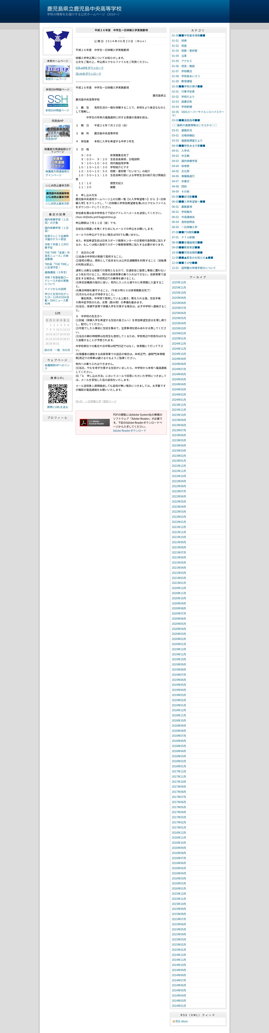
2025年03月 (179, 328)
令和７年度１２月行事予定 (57, 245)
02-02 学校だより (183, 96)
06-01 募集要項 (182, 207)
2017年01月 (179, 827)
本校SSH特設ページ (57, 110)
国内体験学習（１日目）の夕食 (57, 220)
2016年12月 (179, 832)
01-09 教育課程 (182, 81)
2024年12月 (179, 343)
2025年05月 (179, 318)
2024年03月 (179, 389)
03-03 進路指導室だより (187, 140)
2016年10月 (179, 842)
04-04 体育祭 (180, 166)
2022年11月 (179, 471)
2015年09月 (179, 909)
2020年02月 (179, 639)
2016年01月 (179, 888)
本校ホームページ (56, 79)
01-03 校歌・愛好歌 (184, 50)
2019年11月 (179, 654)
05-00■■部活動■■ (184, 196)
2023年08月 (179, 425)
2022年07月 (179, 491)
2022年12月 (179, 466)
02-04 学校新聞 (182, 107)
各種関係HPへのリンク (57, 366)
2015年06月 (179, 924)
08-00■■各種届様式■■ (187, 242)
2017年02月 (179, 822)
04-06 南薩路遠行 (183, 176)
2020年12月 (179, 588)
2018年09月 (179, 725)
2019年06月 (179, 680)
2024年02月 (179, 394)
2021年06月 (179, 557)
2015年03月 (179, 939)
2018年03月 (179, 756)
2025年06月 (179, 313)
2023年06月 (179, 435)
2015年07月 (179, 919)
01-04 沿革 (179, 56)
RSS (178, 1021)
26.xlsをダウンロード (88, 73)
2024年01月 (179, 399)
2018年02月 (179, 761)
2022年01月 (179, 522)
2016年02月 (179, 883)
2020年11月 (179, 593)
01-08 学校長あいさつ (186, 76)
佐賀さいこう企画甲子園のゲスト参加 (57, 237)
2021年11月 (179, 532)
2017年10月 (179, 781)
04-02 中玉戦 (180, 156)
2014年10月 (179, 965)
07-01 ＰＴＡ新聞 (183, 237)
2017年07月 (179, 797)
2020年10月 (179, 598)
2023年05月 (179, 440)
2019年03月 (179, 695)
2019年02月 (179, 700)
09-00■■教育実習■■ (186, 247)
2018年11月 (179, 715)
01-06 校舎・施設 (183, 66)
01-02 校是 (179, 46)
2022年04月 (179, 506)
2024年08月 (179, 364)
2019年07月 (179, 674)
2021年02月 (179, 578)
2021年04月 (179, 567)
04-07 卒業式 (180, 181)
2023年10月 (179, 415)
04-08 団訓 (179, 186)
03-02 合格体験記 (183, 135)
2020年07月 (179, 613)
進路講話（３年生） (57, 272)
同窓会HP (51, 139)
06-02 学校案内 (182, 212)
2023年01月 (179, 460)
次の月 (66, 350)
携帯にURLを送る (57, 407)
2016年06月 (179, 863)
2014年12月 (179, 955)
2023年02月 (179, 455)
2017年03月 (179, 817)
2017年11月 (179, 776)
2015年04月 (179, 934)
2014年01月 (179, 1006)
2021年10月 (179, 537)
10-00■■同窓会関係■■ (187, 252)
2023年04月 (179, 445)
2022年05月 (179, 501)
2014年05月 (179, 990)
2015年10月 (179, 904)
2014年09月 (179, 970)
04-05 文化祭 (180, 171)
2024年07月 (179, 369)
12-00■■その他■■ (184, 263)
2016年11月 (179, 837)
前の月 (48, 350)
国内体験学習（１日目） (57, 229)
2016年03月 (179, 878)
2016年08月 (179, 853)
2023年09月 (179, 420)
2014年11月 (179, 960)
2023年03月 (179, 450)
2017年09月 (179, 786)
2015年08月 (179, 914)
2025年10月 (179, 292)
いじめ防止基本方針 (57, 203)
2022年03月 (179, 511)
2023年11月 (179, 409)
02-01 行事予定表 (183, 91)
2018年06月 (179, 741)
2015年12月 (179, 893)
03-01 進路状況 (182, 130)
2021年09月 (179, 542)
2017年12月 (179, 771)
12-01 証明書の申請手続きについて (194, 268)
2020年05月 (179, 624)
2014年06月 (179, 985)
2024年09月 (179, 359)
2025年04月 (179, 323)
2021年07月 (179, 552)
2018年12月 (179, 710)
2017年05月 (179, 807)
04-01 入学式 (180, 150)
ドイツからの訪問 (55, 289)
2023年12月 (179, 405)
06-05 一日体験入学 (88, 401)
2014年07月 (179, 980)
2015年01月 (179, 949)
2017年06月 (179, 802)
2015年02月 (179, 944)
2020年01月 (179, 644)
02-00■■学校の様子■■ (187, 86)
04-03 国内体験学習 (184, 161)
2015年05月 (179, 929)
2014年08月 (179, 975)
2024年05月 (179, 379)
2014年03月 (179, 1000)
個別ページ (109, 401)
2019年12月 (179, 649)
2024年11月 (179, 348)
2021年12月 (179, 527)
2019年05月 (179, 685)
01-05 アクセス (182, 61)
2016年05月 (179, 868)
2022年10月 (179, 476)
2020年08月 (179, 608)
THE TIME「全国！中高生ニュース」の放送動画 (57, 256)
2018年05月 (179, 746)
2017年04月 (179, 812)
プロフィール (57, 417)
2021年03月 (179, 573)
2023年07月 (179, 430)
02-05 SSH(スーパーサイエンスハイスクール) (198, 113)
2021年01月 (179, 583)
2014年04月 (179, 995)
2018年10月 (179, 720)
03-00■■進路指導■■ (186, 120)
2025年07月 (179, 308)
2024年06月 (179, 374)
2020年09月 (179, 603)
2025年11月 (179, 287)
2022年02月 (179, 516)
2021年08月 (179, 547)
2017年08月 (179, 792)
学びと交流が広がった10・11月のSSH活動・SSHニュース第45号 (57, 298)
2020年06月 (179, 618)
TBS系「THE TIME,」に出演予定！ (57, 265)
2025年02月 (179, 333)
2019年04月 (179, 690)
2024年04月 (179, 384)
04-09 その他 (180, 191)
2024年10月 (179, 354)
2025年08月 (179, 303)
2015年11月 (179, 899)
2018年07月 (179, 735)
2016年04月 (179, 873)
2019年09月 (179, 664)
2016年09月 (179, 848)
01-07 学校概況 (182, 71)
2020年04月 (179, 629)
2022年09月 (179, 481)
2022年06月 (179, 496)
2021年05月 (179, 562)
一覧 (57, 350)
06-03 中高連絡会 (183, 217)
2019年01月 (179, 705)
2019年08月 (179, 669)
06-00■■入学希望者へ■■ (188, 201)
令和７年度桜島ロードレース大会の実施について (57, 280)
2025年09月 (179, 298)
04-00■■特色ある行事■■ (188, 145)
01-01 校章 (179, 40)
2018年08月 (179, 731)
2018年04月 (179, 751)
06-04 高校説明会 (183, 222)
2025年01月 (179, 338)
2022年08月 (179, 486)
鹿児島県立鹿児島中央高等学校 (84, 8)
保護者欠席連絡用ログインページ (57, 173)
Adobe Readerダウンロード (129, 430)
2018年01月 (179, 766)
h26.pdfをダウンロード (90, 68)
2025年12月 (179, 282)
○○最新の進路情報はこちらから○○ (194, 125)
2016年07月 (179, 858)
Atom (184, 1021)
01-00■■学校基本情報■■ (188, 35)
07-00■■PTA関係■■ (186, 232)
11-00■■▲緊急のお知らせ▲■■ (192, 257)
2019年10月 (179, 659)
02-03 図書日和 (182, 101)
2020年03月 (179, 634)
